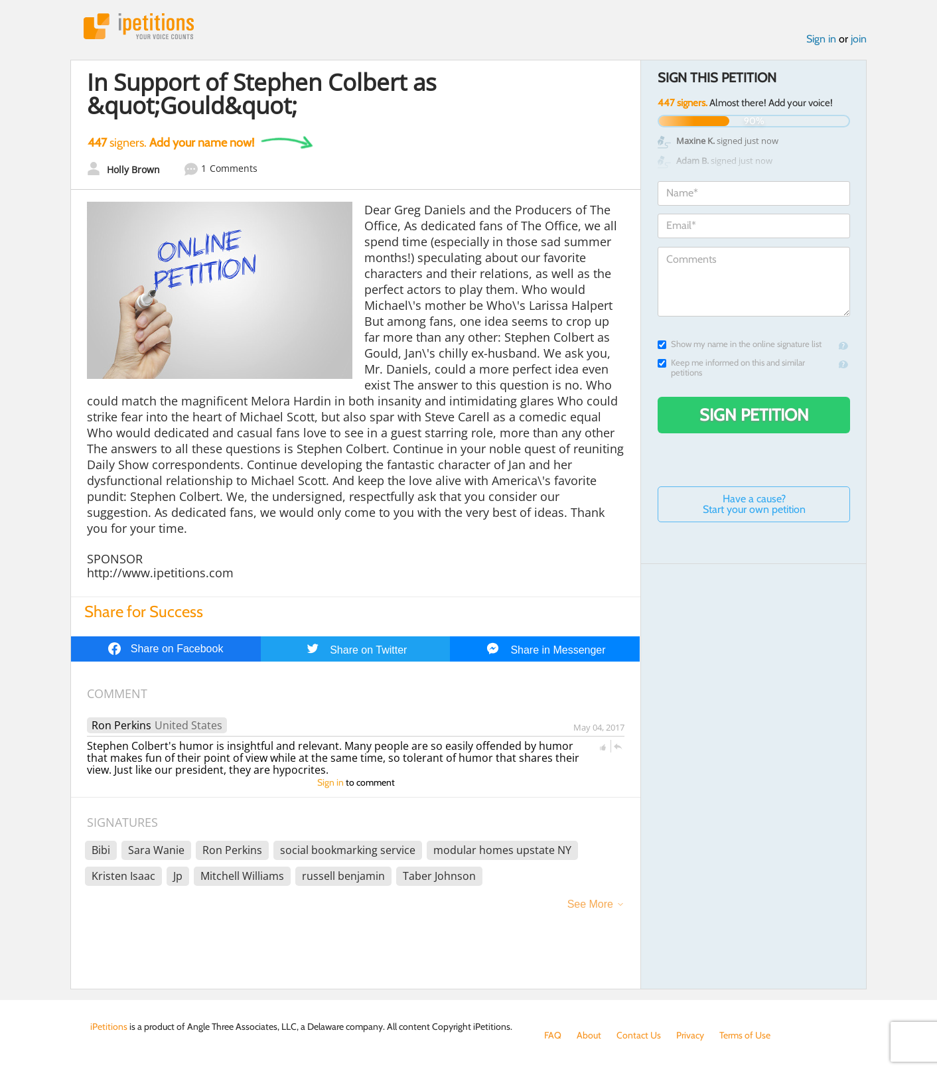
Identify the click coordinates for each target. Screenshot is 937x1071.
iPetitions (139, 26)
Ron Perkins (121, 725)
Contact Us (638, 1035)
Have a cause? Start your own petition (754, 504)
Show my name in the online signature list (740, 344)
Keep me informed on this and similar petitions (731, 368)
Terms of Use (744, 1035)
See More (590, 904)
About (589, 1035)
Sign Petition (754, 415)
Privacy (690, 1035)
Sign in (821, 39)
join (859, 39)
